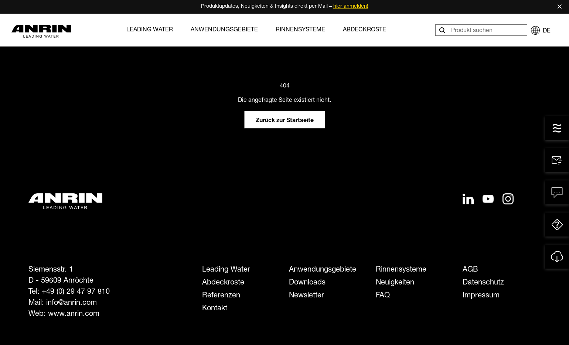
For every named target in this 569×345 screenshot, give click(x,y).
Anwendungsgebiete (224, 30)
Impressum (481, 296)
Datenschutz (483, 283)
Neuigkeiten (395, 283)
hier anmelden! (350, 6)
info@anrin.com (71, 303)
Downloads (307, 283)
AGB (470, 270)
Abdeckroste (364, 30)
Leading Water (149, 30)
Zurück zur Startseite (285, 121)
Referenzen (221, 296)
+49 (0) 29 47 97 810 (76, 292)
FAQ (383, 296)
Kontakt (214, 309)
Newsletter (306, 296)
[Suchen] (443, 30)
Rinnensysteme (300, 30)
